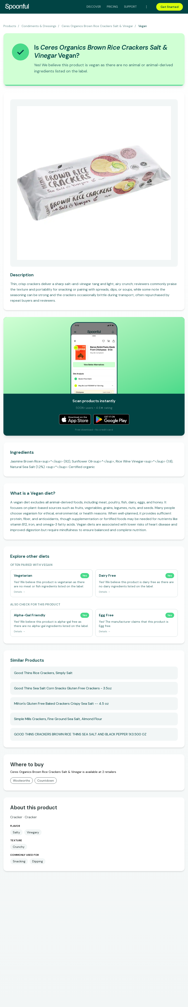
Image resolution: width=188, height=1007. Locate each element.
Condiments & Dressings (39, 26)
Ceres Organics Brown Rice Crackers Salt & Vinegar (97, 26)
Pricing (112, 7)
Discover (94, 7)
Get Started (170, 7)
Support (130, 7)
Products (9, 26)
